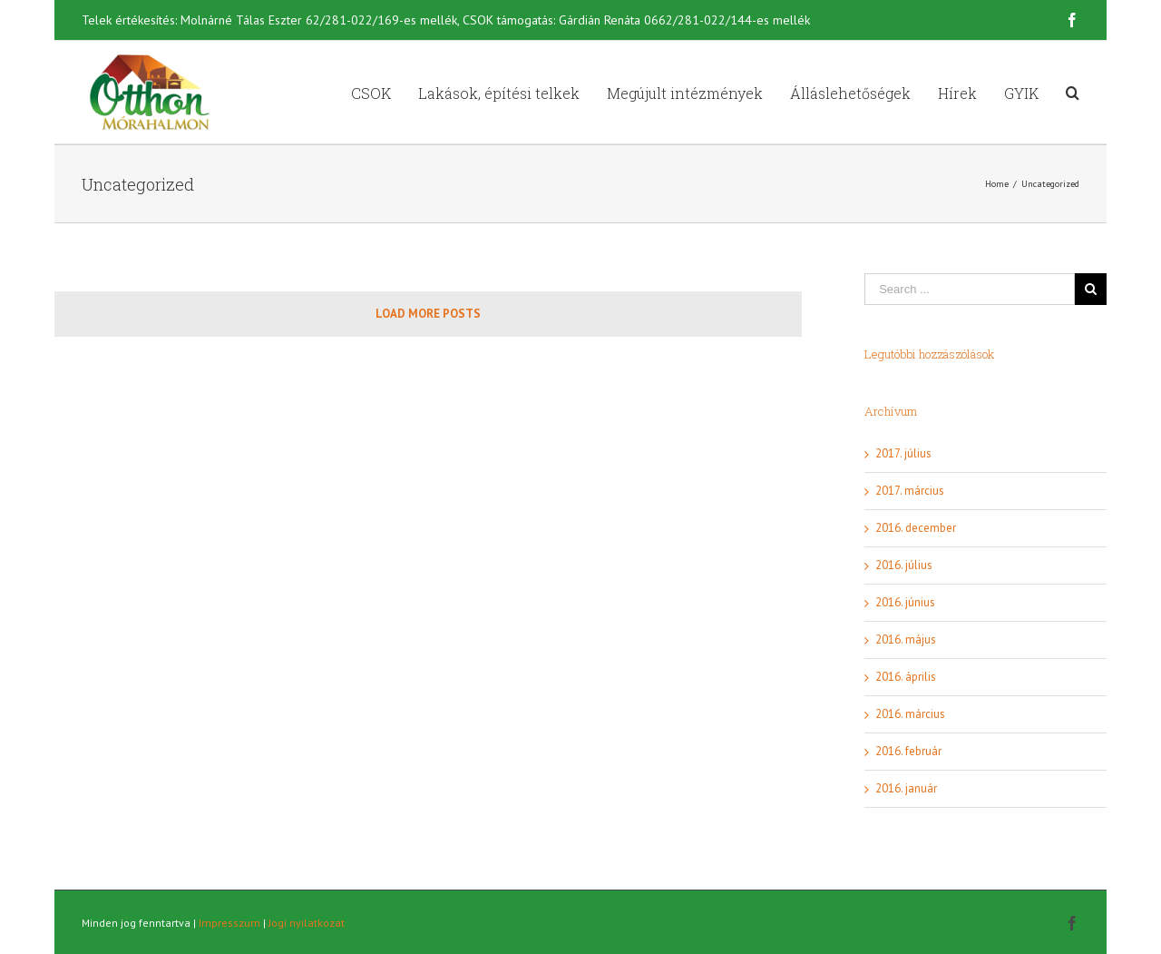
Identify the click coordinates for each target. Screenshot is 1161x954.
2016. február (908, 751)
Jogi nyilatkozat (306, 922)
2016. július (903, 565)
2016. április (905, 676)
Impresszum (229, 922)
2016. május (905, 639)
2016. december (915, 528)
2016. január (906, 788)
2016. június (905, 602)
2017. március (909, 490)
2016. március (910, 714)
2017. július (903, 453)
